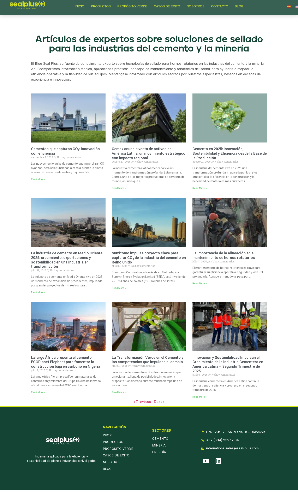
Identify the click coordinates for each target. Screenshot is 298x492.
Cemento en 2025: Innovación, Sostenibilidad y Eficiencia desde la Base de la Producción (229, 153)
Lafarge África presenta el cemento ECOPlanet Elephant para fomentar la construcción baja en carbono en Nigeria (65, 362)
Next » (159, 401)
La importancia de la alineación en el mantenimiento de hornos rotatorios (223, 255)
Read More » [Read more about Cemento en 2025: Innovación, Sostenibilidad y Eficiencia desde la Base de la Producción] (199, 188)
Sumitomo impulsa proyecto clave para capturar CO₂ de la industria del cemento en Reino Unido (149, 257)
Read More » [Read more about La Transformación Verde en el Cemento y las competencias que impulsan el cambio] (119, 392)
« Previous (142, 401)
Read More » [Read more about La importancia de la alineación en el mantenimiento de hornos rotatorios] (199, 283)
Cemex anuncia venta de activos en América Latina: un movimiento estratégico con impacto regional (148, 153)
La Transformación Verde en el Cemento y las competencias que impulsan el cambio (147, 359)
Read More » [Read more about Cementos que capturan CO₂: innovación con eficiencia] (38, 179)
